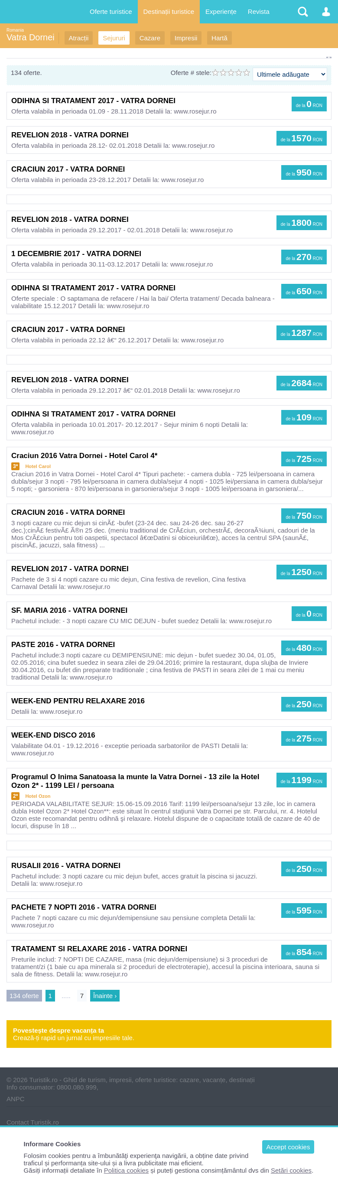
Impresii (186, 38)
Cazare (150, 38)
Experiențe (221, 11)
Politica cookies (126, 1170)
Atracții (79, 38)
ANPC (15, 1098)
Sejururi (114, 38)
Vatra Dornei (30, 37)
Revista (259, 11)
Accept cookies (288, 1147)
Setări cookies (291, 1170)
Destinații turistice (169, 11)
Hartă (219, 38)
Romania (15, 30)
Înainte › (105, 995)
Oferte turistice (111, 11)
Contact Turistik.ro (32, 1122)
